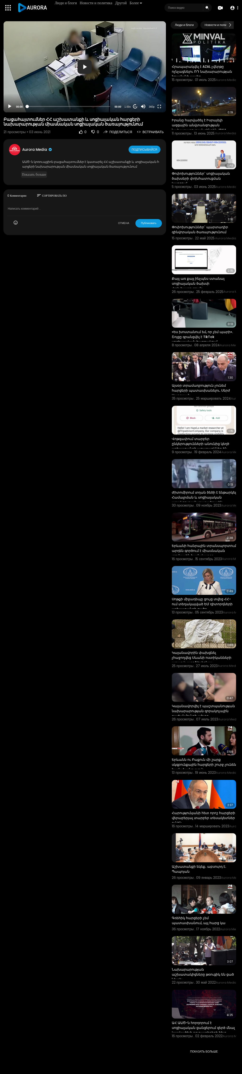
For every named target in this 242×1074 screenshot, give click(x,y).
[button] (233, 8)
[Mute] (143, 106)
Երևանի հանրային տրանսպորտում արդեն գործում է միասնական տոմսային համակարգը (204, 550)
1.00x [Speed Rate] (127, 106)
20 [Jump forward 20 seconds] (135, 107)
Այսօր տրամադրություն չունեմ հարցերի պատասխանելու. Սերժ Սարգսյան (201, 390)
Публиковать (148, 223)
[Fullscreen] (159, 106)
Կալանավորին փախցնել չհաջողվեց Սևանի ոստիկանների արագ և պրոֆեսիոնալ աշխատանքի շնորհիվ (201, 660)
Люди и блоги (67, 3)
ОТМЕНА (123, 223)
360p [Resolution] (152, 106)
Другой (122, 3)
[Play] (9, 106)
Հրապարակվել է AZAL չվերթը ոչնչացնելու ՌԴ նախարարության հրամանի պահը (202, 71)
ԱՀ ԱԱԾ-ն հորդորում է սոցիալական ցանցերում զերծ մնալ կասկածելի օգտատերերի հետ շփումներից (203, 1030)
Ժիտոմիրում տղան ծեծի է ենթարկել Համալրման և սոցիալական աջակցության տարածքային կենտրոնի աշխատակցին (204, 500)
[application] (85, 66)
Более (136, 3)
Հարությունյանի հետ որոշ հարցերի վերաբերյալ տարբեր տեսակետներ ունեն (203, 818)
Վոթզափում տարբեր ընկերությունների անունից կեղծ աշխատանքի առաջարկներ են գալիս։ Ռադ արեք (200, 446)
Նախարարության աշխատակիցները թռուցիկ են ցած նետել (203, 974)
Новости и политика (97, 3)
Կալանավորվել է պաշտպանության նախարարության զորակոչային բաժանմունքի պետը (203, 711)
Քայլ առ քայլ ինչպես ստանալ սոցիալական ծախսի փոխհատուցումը (198, 283)
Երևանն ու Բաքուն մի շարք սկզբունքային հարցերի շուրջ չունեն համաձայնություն (204, 764)
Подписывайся (145, 149)
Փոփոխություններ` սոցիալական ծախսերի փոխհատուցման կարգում (201, 178)
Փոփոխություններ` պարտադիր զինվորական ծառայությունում (200, 229)
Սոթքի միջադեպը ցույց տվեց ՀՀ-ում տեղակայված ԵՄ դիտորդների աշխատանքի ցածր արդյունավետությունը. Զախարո (202, 606)
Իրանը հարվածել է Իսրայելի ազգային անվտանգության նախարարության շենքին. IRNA (199, 125)
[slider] (68, 106)
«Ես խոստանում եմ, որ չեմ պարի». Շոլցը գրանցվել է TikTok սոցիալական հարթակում (202, 337)
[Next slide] (230, 25)
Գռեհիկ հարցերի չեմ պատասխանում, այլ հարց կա (198, 920)
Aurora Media (37, 149)
